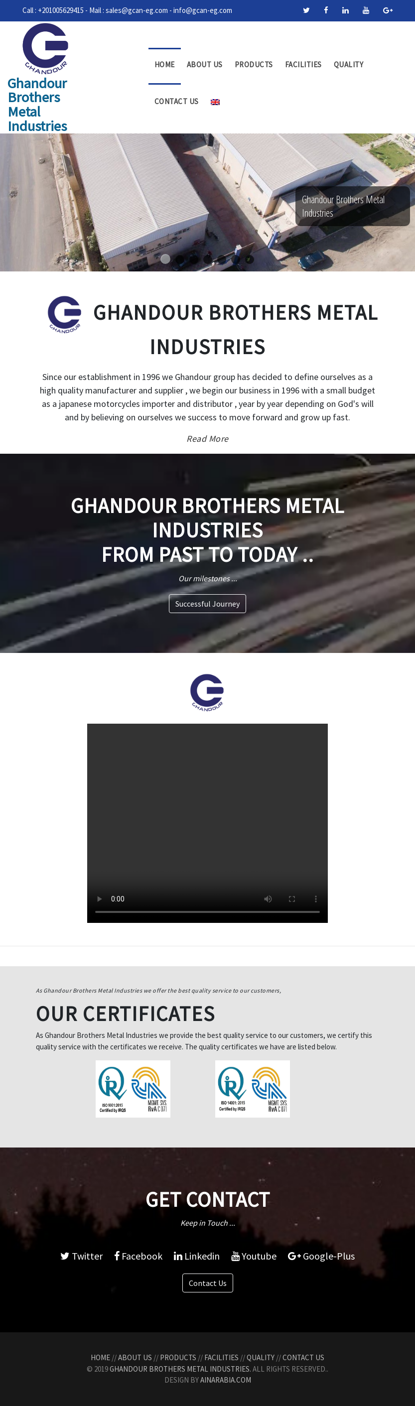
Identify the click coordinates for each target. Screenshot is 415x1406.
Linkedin (197, 1256)
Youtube (254, 1256)
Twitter (81, 1256)
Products (254, 64)
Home (164, 64)
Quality (349, 64)
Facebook (138, 1256)
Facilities (303, 64)
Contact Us (176, 101)
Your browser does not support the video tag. (207, 823)
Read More (207, 438)
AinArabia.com (225, 1380)
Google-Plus (321, 1256)
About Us (205, 64)
